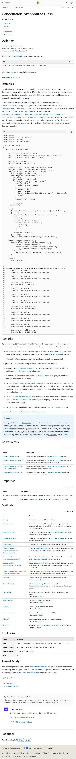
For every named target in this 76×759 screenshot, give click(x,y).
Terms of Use (6, 756)
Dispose (14, 407)
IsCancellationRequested (10, 495)
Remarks (6, 29)
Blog (27, 753)
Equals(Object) (7, 592)
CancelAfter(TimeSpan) (10, 538)
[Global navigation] (2, 3)
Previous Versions (18, 753)
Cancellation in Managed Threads (33, 412)
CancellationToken (17, 56)
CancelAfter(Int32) (9, 532)
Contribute (36, 753)
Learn (4, 7)
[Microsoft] (38, 2)
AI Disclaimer (6, 753)
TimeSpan (49, 469)
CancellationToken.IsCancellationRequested (27, 383)
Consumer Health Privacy (60, 753)
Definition (6, 23)
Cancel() (5, 520)
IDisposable (15, 77)
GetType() (6, 607)
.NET (10, 7)
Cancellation (10, 683)
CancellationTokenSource (11, 105)
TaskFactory (6, 108)
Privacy (45, 753)
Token (69, 351)
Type (36, 607)
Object (13, 72)
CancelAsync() (7, 544)
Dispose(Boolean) (8, 584)
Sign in (72, 3)
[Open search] (67, 3)
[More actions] (72, 7)
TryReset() (6, 625)
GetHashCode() (8, 600)
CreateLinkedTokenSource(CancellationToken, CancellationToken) (11, 550)
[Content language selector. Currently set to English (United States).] (11, 748)
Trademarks (16, 756)
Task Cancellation (12, 686)
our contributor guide (50, 702)
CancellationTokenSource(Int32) (13, 460)
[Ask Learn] (62, 7)
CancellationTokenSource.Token (39, 376)
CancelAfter (59, 354)
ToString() (6, 619)
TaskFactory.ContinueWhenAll (53, 123)
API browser (19, 7)
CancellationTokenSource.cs (16, 51)
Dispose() (6, 578)
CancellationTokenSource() (11, 456)
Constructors (7, 32)
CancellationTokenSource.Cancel (23, 396)
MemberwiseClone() (9, 613)
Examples (6, 26)
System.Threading (16, 46)
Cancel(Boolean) (8, 524)
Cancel (49, 354)
